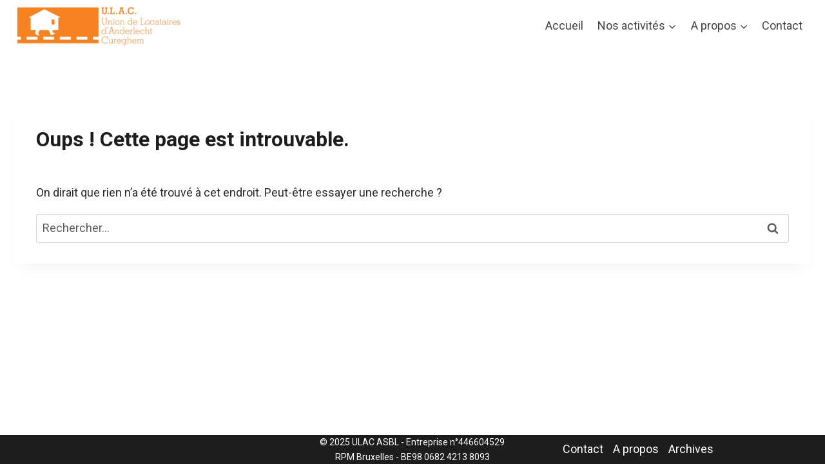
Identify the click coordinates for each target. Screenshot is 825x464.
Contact (782, 25)
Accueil (564, 25)
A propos (636, 449)
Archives (690, 449)
